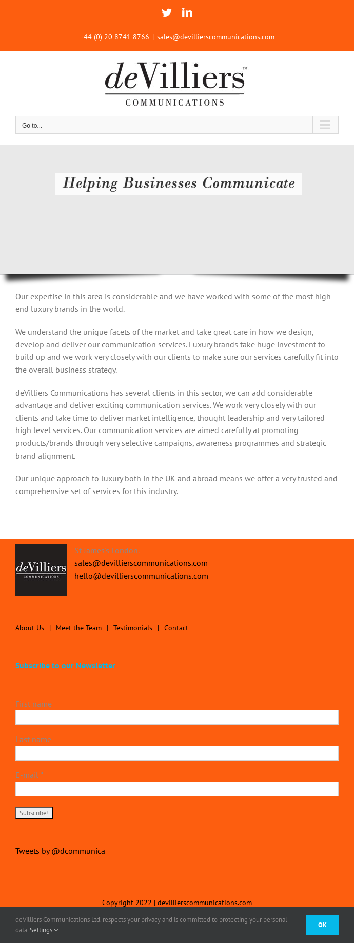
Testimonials (132, 627)
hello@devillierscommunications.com (141, 575)
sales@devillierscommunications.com (215, 37)
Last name (33, 739)
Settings (44, 930)
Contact (176, 627)
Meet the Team (79, 627)
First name (33, 704)
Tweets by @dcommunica (60, 851)
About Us (29, 627)
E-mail (29, 775)
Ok (322, 924)
